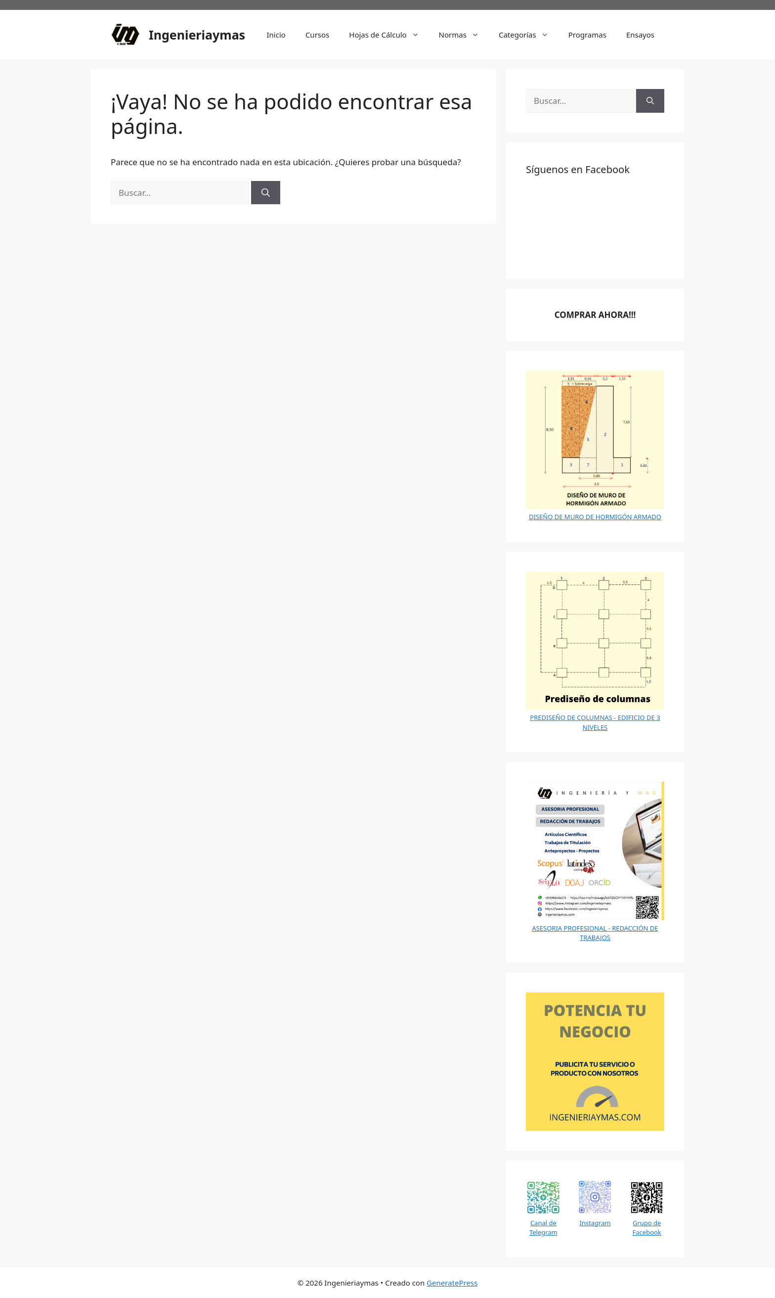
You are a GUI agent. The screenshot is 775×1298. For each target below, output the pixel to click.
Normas (464, 34)
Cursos (317, 35)
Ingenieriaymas (197, 34)
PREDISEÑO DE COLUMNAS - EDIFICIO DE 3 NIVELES (595, 722)
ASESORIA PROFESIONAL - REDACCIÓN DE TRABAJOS (595, 933)
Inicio (276, 35)
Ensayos (640, 35)
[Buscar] (265, 193)
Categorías (529, 34)
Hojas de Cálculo (389, 34)
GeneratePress (452, 1283)
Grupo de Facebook (647, 1227)
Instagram (594, 1222)
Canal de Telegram (543, 1227)
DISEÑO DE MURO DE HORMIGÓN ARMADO (595, 516)
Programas (587, 35)
